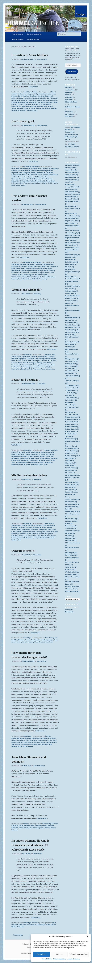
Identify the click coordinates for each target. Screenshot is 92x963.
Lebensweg (29, 536)
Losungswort (48, 462)
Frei (34, 100)
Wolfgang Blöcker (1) (72, 586)
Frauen (45, 270)
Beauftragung (35, 452)
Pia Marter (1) (70, 472)
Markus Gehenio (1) (72, 429)
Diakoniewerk (28, 98)
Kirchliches (69, 112)
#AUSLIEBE (15, 168)
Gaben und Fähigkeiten (42, 458)
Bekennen (34, 356)
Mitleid (24, 277)
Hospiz (25, 925)
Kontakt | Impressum (73, 959)
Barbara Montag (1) (72, 199)
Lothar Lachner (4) (71, 414)
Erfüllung (48, 359)
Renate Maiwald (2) (72, 485)
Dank (51, 96)
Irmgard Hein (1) (71, 373)
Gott (26, 740)
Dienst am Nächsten (38, 268)
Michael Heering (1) (72, 451)
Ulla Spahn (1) (70, 538)
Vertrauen (20, 927)
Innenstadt (45, 273)
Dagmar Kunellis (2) (72, 238)
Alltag (47, 450)
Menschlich (47, 104)
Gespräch (53, 361)
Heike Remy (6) (70, 334)
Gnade (43, 460)
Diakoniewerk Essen (39, 98)
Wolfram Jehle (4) (71, 589)
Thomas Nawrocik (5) (72, 531)
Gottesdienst (24, 175)
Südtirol (50, 106)
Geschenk (46, 100)
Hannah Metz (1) (71, 320)
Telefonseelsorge (17, 744)
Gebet (13, 532)
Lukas (20, 275)
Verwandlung (48, 642)
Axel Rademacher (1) (72, 192)
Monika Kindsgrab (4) (72, 456)
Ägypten (31, 94)
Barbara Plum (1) (71, 206)
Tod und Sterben (50, 828)
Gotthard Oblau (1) (71, 298)
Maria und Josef (37, 104)
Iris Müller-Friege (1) (72, 371)
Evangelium (26, 173)
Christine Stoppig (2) (72, 233)
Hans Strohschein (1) (72, 325)
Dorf (48, 98)
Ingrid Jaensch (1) (71, 366)
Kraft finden (32, 925)
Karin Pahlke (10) (71, 400)
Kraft (22, 367)
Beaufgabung (26, 452)
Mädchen (45, 275)
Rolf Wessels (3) (71, 489)
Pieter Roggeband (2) (72, 475)
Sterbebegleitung (38, 828)
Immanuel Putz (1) (71, 364)
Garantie (39, 100)
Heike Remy (37, 294)
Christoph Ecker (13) (72, 235)
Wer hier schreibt (17, 39)
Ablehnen (59, 954)
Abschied (48, 354)
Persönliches (70, 114)
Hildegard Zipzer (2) (72, 359)
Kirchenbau (27, 104)
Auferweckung (16, 525)
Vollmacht (14, 830)
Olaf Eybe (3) (69, 460)
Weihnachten (40, 108)
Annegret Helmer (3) (72, 187)
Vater (35, 538)
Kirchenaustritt (16, 365)
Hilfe (35, 175)
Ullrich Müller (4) (71, 540)
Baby (36, 94)
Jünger (51, 640)
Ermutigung (49, 456)
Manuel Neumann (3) (72, 417)
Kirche (21, 104)
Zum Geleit (69, 116)
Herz (38, 102)
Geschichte (49, 173)
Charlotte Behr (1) (71, 223)
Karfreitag (38, 826)
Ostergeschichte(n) (23, 550)
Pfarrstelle (34, 464)
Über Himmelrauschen (34, 34)
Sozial (50, 183)
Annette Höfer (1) (71, 189)
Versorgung (43, 279)
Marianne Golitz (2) (72, 422)
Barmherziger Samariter (40, 168)
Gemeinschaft (40, 173)
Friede (13, 361)
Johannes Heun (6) (72, 388)
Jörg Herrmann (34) (72, 385)
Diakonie (20, 98)
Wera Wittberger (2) (72, 574)
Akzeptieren (41, 954)
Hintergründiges (36, 262)
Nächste (42, 277)
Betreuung (41, 266)
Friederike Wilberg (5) (72, 286)
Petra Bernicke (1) (71, 468)
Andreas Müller (42, 59)
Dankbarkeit (34, 454)
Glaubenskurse (35, 460)
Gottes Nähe (24, 102)
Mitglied (48, 367)
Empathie (24, 100)
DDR (22, 268)
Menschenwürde (16, 179)
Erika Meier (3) (70, 259)
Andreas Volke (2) (71, 175)
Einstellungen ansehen (78, 954)
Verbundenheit (43, 538)
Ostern (53, 536)
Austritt (13, 356)
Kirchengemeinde (39, 365)
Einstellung (50, 454)
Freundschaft (24, 458)
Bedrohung (31, 525)
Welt (19, 540)
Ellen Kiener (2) (70, 257)
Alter (53, 354)
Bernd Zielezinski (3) (72, 216)
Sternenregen (75, 127)
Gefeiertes (35, 166)
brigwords (68, 129)
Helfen (31, 175)
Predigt (32, 181)
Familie (30, 100)
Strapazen (27, 108)
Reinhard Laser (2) (71, 482)
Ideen (44, 363)
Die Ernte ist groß (22, 121)
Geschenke (54, 100)
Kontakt (21, 536)
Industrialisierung (36, 273)
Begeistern (42, 94)
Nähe (45, 106)
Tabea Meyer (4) (70, 526)
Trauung (43, 369)
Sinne (31, 538)
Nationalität (15, 181)
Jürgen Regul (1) (71, 393)
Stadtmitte (35, 279)
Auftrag (13, 452)
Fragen (53, 359)
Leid (34, 536)
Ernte (20, 173)
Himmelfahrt (15, 534)
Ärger (19, 356)
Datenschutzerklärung (59, 959)
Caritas (48, 266)
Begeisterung (50, 94)
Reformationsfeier (17, 183)
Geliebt (18, 361)
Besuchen (51, 452)
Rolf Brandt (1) (70, 487)
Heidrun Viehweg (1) (72, 332)
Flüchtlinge (39, 270)
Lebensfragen (36, 367)
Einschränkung (16, 529)
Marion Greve (41, 661)
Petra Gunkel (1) (71, 470)
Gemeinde (54, 458)
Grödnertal (32, 102)
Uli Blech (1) (69, 536)
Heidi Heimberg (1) (71, 330)
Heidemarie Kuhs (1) (72, 327)
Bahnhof (39, 264)
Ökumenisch (31, 264)
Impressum (69, 609)
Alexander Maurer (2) (72, 165)
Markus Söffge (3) (71, 431)
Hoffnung (39, 363)
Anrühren (21, 94)
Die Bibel (14, 640)
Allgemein (68, 87)
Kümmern (14, 104)
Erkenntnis (34, 529)
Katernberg (52, 740)
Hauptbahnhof (16, 273)
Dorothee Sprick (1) (72, 247)
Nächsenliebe (15, 369)
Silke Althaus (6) (71, 502)
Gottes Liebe (50, 532)
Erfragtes (68, 92)
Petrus (28, 464)
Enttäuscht (30, 359)
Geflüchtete (21, 740)
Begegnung (15, 738)
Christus (14, 527)
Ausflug (24, 525)
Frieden (27, 640)
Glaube (21, 826)
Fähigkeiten (15, 458)
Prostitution (22, 279)
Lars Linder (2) (70, 412)
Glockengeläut (40, 532)
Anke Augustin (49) (72, 177)
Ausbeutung (15, 264)
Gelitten (18, 532)
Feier (49, 529)
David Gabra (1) (70, 240)
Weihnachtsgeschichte (18, 110)
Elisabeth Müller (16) (72, 255)
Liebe (43, 367)
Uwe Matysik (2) (70, 552)
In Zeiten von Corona (72, 107)
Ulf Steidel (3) (70, 533)
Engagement (48, 171)
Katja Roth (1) (70, 402)
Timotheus (36, 369)
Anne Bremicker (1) (72, 179)
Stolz (13, 185)
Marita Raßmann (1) (72, 427)
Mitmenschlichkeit (39, 179)
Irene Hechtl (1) (70, 368)
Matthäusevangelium (41, 177)
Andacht (14, 94)
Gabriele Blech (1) (71, 291)
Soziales (55, 183)
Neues (23, 464)
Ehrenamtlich (15, 100)
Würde (18, 185)
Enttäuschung (39, 359)
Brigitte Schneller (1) (72, 221)
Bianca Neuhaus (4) (72, 218)
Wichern (23, 185)
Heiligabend (33, 740)
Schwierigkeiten (16, 538)
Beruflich (26, 96)
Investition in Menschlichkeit (29, 55)
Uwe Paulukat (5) (71, 555)
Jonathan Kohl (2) (71, 390)
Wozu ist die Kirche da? (26, 289)
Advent (53, 92)
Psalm (48, 925)
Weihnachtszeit (32, 110)
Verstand (14, 540)
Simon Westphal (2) (72, 506)
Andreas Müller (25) (72, 172)
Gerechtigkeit (36, 361)
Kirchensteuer (50, 365)
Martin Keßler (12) (71, 439)
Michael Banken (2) (72, 448)
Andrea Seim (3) (71, 170)
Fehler (33, 173)
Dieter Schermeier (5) (72, 243)
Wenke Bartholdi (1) (72, 572)
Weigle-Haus (27, 744)
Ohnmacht (14, 828)
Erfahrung (31, 456)
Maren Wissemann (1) (73, 419)
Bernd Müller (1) (71, 213)
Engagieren (22, 359)
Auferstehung (49, 523)
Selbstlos (26, 538)
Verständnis (51, 369)
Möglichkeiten (16, 464)
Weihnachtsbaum (51, 108)
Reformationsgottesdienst (32, 183)
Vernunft (51, 538)
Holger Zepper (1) (71, 361)
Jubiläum (14, 177)
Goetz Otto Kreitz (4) (72, 296)
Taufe (31, 369)
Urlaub (33, 108)
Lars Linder (41, 384)
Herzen (43, 102)
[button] (87, 937)
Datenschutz (69, 612)
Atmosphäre (53, 450)
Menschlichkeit (16, 106)
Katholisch (14, 536)
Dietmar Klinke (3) (71, 245)
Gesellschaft (15, 102)
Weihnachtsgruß (16, 746)
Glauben (14, 363)
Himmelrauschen (17, 34)
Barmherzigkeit (54, 168)
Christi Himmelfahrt (49, 525)
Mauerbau (38, 275)
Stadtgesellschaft (17, 108)
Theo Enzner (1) (70, 528)
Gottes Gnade (50, 460)
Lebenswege (41, 925)
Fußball (31, 458)
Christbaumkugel (43, 96)
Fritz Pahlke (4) (70, 288)
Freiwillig (52, 270)
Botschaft (39, 525)
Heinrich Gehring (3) (72, 342)
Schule (41, 464)
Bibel (56, 638)
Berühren (14, 96)
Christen (14, 171)
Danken (13, 98)
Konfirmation (15, 367)
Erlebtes (35, 92)
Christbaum (33, 96)
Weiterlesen (34, 87)
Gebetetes (68, 97)
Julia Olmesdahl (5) (72, 397)
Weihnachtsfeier (47, 744)
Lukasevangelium (28, 275)
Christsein (51, 356)
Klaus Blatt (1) (70, 405)
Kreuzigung (30, 642)
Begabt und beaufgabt (25, 379)
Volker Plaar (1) (70, 569)
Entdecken (23, 456)
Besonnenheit (42, 356)
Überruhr (48, 736)
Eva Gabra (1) (70, 269)
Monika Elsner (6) (71, 453)
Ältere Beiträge (17, 935)
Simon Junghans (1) (72, 504)
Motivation (49, 179)
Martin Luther (22, 177)
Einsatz (23, 270)
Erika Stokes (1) (70, 264)
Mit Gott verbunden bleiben (29, 475)
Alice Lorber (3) (70, 167)
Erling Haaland (40, 456)
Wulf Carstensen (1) (72, 591)
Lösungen (28, 367)
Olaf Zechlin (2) (70, 463)
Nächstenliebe (38, 106)
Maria (36, 642)
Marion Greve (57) (71, 424)
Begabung (44, 452)
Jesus (56, 102)
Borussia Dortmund (17, 454)
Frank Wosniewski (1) (72, 279)
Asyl (26, 94)
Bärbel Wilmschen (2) (72, 194)
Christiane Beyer (39, 766)
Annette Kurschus (26, 168)
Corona (27, 454)
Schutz (28, 279)
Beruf (20, 96)
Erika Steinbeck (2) (72, 262)
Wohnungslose (28, 746)
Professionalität (40, 181)
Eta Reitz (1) (69, 267)
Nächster (14, 279)
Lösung (40, 462)
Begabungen (25, 356)
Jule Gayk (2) (70, 395)
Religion (44, 183)
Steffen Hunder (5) (71, 519)
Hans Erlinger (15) (71, 322)
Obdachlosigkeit (39, 742)
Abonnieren (72, 71)
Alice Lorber (37, 555)
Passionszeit (28, 828)
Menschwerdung (27, 106)
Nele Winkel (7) (70, 458)
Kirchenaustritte (27, 365)
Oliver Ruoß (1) (70, 465)
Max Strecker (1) (71, 446)
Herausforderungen (29, 363)
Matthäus (31, 177)
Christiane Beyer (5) (72, 230)
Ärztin (19, 452)
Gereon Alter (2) (70, 293)
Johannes (35, 534)
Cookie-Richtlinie (47, 959)
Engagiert (14, 173)
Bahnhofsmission (48, 264)
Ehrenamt (54, 98)
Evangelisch (43, 529)
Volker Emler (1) (70, 567)
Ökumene (23, 264)
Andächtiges (27, 92)
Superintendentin (51, 742)
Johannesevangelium (46, 534)
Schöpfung (24, 369)
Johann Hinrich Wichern (51, 175)
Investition (49, 102)
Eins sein (43, 527)
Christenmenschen (24, 171)
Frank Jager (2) (70, 276)
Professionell (50, 181)
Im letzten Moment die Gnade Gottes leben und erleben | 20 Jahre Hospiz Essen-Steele (30, 845)
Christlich (54, 266)
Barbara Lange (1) (71, 196)
